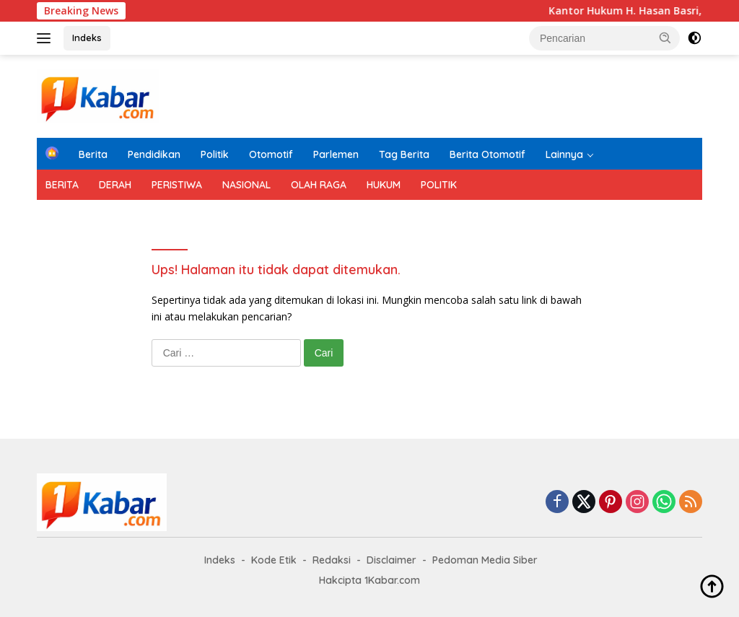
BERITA (62, 184)
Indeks (87, 37)
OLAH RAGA (318, 184)
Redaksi (331, 559)
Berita (93, 154)
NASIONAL (246, 184)
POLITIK (439, 184)
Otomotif (271, 154)
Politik (215, 154)
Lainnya (564, 154)
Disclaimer (391, 559)
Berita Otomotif (487, 154)
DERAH (115, 184)
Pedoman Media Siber (485, 559)
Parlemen (336, 154)
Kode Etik (274, 559)
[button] (665, 37)
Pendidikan (154, 154)
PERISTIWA (177, 184)
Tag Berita (404, 154)
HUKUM (384, 184)
